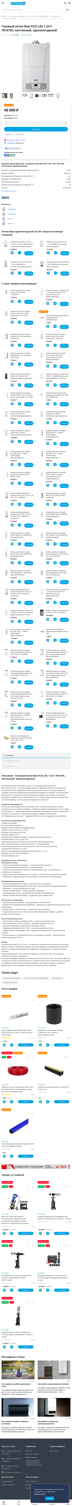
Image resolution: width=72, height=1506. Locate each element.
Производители (7, 1481)
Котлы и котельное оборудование (38, 16)
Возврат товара (31, 1457)
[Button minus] (12, 301)
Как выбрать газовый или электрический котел (48, 1422)
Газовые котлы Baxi (9, 19)
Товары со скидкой (8, 1485)
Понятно (50, 1498)
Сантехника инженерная (17, 16)
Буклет (9, 219)
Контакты (29, 1451)
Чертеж (10, 223)
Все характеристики (9, 191)
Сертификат (11, 209)
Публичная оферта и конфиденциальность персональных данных (33, 1463)
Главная (4, 16)
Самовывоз (11, 143)
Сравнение (20, 134)
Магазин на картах (12, 148)
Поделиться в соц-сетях (13, 152)
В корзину (36, 129)
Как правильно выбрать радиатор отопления (15, 1422)
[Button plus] (19, 301)
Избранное (9, 134)
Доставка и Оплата (32, 1454)
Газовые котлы (56, 16)
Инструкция (11, 214)
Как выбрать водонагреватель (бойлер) (53, 1384)
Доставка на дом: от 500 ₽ (16, 140)
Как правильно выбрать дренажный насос (16, 1385)
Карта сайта (54, 1451)
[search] (67, 9)
